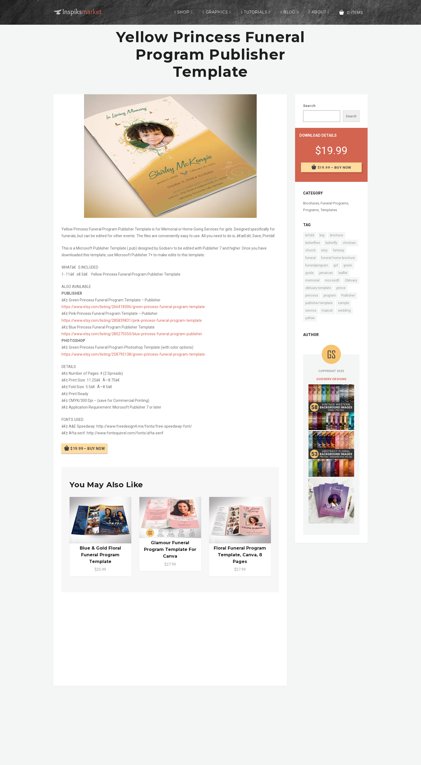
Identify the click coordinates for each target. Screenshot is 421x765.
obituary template (318, 288)
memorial (312, 280)
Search (309, 106)
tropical (327, 310)
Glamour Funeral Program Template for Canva (170, 549)
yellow (310, 318)
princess (311, 295)
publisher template (319, 303)
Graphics (217, 12)
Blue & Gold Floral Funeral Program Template (100, 555)
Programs (311, 210)
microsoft (332, 280)
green (347, 265)
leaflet (342, 273)
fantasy (338, 250)
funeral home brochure (338, 258)
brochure (336, 235)
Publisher (348, 295)
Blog (289, 12)
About (318, 12)
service (310, 310)
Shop (183, 12)
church (310, 250)
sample (343, 303)
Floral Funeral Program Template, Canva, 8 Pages (240, 555)
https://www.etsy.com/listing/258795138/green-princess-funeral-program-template (133, 354)
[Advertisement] (170, 638)
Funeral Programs (334, 203)
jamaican (326, 273)
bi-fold (309, 235)
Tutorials (255, 12)
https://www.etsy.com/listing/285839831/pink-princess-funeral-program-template (131, 320)
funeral (310, 258)
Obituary (351, 280)
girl (335, 265)
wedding (344, 310)
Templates (328, 210)
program (330, 295)
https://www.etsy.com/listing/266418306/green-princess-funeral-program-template (133, 307)
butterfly (331, 243)
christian (349, 243)
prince (341, 288)
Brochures (311, 203)
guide (309, 273)
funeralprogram (316, 265)
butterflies (312, 243)
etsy (324, 250)
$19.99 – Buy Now (87, 448)
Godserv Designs (331, 379)
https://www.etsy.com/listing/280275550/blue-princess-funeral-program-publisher (131, 334)
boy (322, 235)
